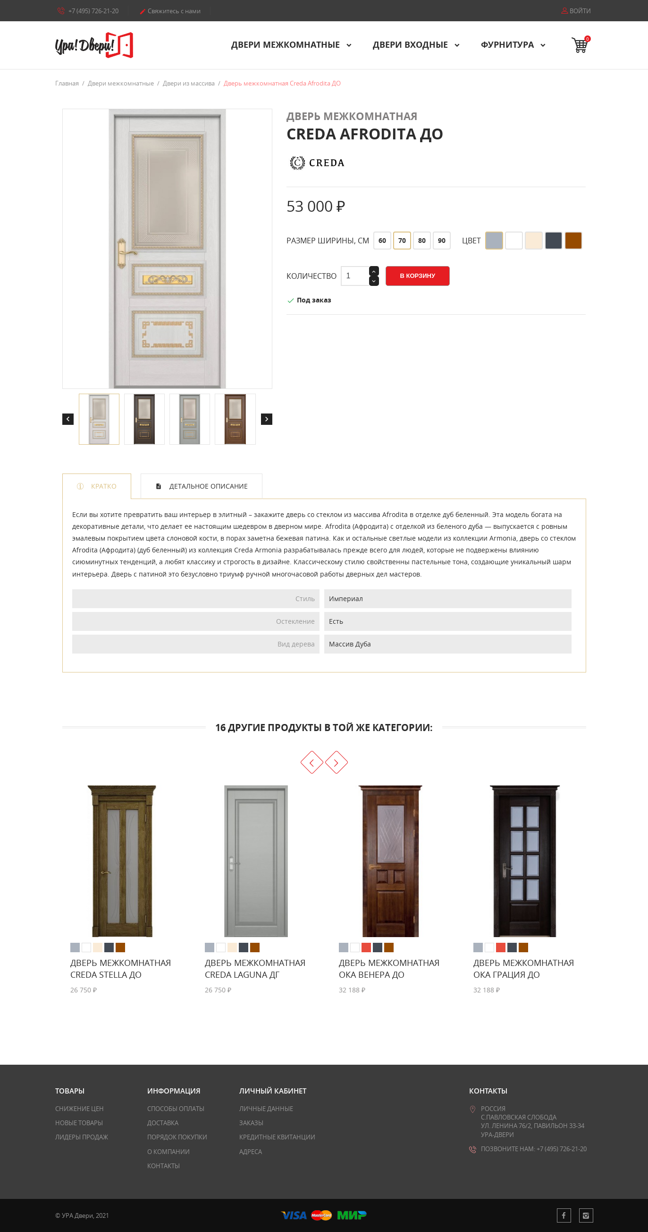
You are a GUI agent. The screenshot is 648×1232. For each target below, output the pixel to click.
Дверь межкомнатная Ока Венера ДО (389, 968)
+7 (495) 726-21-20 (88, 10)
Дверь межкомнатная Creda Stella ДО (120, 968)
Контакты (163, 1166)
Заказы (251, 1123)
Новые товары (79, 1123)
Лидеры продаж (81, 1137)
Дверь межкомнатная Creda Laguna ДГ (255, 968)
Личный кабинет (272, 1090)
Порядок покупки (177, 1137)
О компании (168, 1151)
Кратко (103, 486)
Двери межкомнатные (286, 44)
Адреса (250, 1151)
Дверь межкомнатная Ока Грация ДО (523, 968)
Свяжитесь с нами (170, 11)
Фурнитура (508, 44)
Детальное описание (208, 486)
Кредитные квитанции (277, 1137)
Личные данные (266, 1108)
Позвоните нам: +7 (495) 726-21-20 (534, 1149)
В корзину (418, 275)
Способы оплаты (175, 1108)
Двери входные (411, 44)
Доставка (162, 1123)
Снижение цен (79, 1108)
